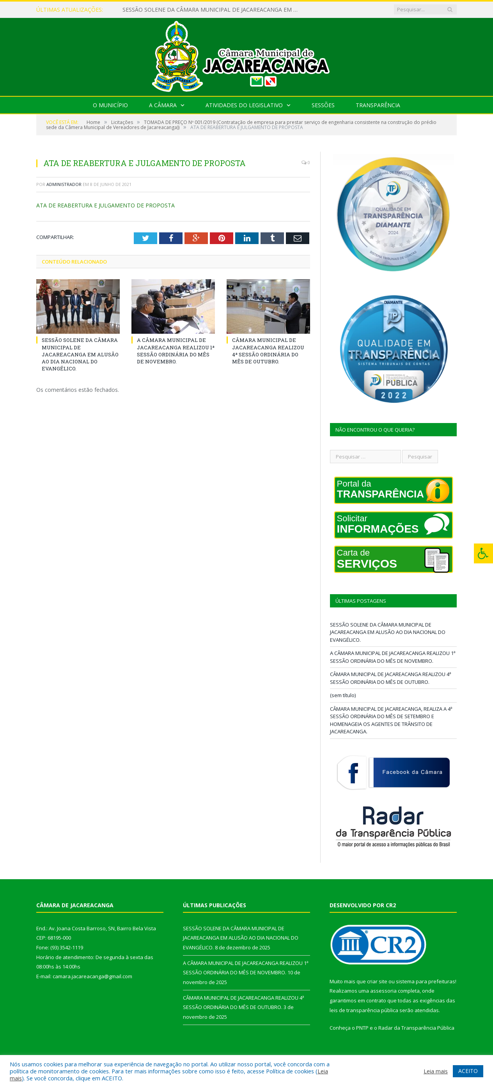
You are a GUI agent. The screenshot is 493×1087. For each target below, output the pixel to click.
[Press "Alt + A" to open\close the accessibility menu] (483, 553)
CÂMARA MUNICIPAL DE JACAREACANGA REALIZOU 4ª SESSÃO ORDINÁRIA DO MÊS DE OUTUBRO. (268, 350)
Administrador (64, 184)
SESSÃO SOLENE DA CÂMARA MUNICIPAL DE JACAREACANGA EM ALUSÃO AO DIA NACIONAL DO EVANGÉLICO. (212, 9)
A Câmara (163, 105)
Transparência (378, 105)
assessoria (383, 990)
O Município (110, 105)
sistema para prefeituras (425, 981)
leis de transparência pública (364, 1010)
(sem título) (343, 695)
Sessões (323, 105)
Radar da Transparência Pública (416, 1027)
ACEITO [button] (468, 1071)
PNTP (362, 1027)
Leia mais (436, 1071)
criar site (377, 981)
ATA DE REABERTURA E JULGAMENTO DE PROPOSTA (105, 205)
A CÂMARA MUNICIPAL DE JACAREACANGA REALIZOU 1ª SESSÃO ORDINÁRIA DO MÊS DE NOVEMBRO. (176, 350)
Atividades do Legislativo (244, 105)
